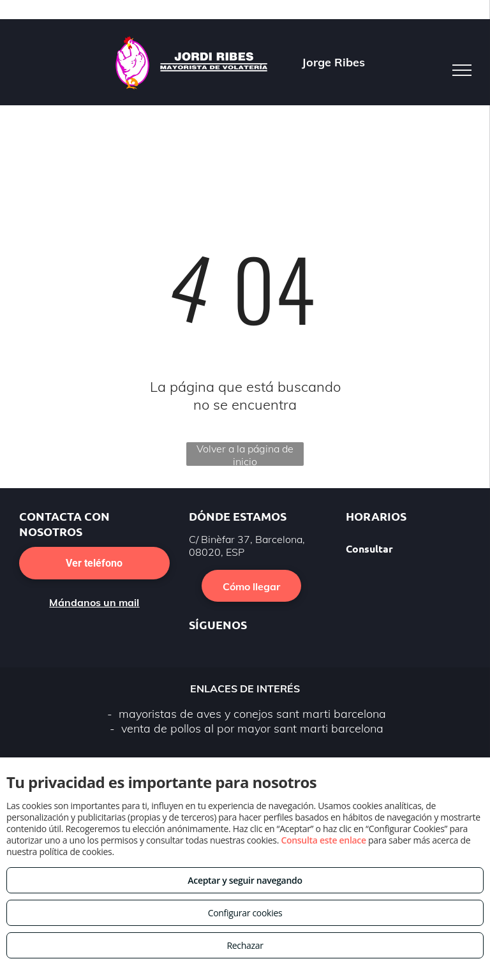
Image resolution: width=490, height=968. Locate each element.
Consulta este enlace (323, 840)
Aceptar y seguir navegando (245, 880)
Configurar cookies (245, 913)
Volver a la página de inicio (245, 454)
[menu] (462, 70)
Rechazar (244, 945)
